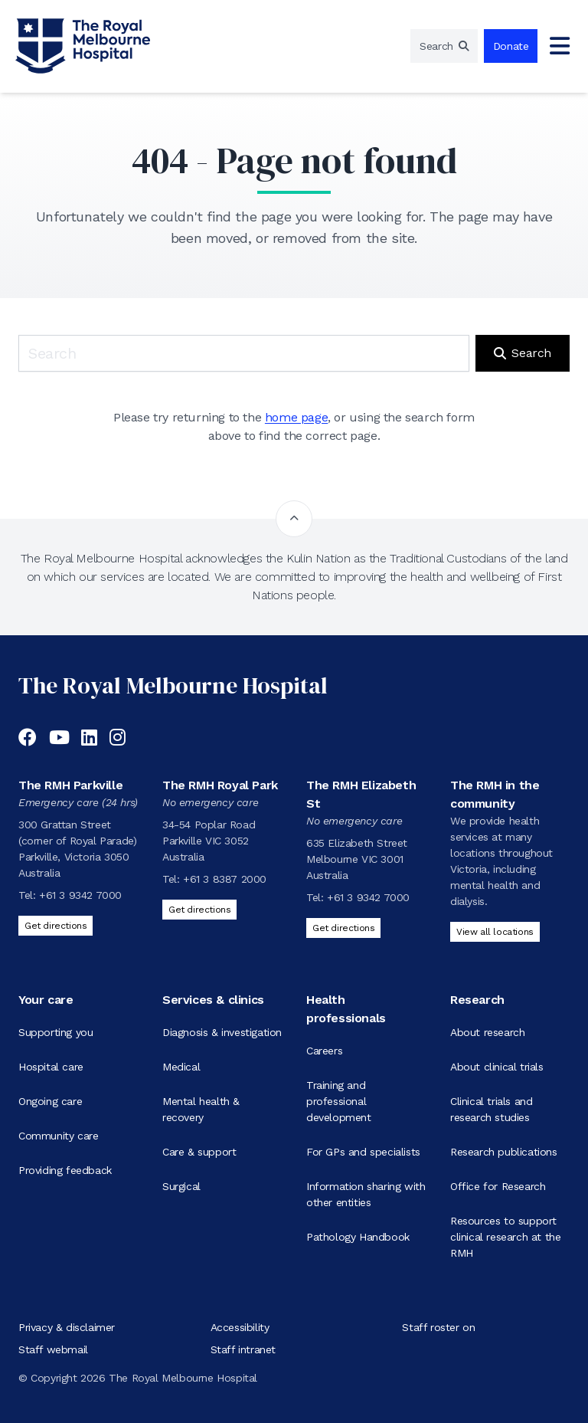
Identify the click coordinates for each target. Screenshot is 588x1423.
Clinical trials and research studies (491, 1109)
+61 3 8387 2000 (224, 879)
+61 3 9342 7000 (80, 895)
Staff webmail (53, 1349)
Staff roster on (438, 1327)
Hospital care (50, 1067)
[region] (444, 46)
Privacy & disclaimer (66, 1327)
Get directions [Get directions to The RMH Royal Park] (199, 909)
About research (487, 1032)
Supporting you (55, 1032)
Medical (181, 1067)
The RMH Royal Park (220, 785)
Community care (58, 1136)
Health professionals (346, 1008)
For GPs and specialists (363, 1152)
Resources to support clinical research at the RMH (505, 1237)
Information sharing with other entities (365, 1194)
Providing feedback (65, 1170)
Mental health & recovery (201, 1109)
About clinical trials (497, 1067)
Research (477, 999)
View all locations (495, 931)
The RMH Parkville (70, 785)
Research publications (503, 1152)
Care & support (199, 1152)
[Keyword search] (243, 353)
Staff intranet (243, 1349)
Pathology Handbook (358, 1237)
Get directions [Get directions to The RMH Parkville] (55, 925)
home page (296, 417)
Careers (324, 1050)
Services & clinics (213, 999)
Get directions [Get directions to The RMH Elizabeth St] (343, 928)
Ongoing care (50, 1101)
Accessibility (240, 1327)
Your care (45, 999)
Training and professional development (338, 1101)
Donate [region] (511, 46)
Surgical (181, 1186)
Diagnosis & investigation (222, 1032)
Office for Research (497, 1186)
